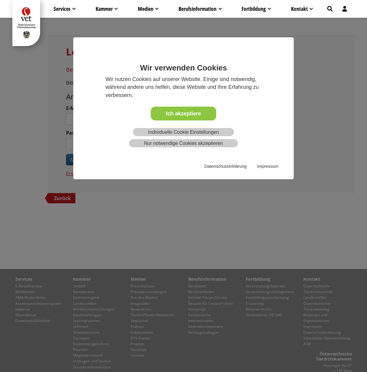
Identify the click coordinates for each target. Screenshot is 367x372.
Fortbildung (254, 8)
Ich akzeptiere (183, 114)
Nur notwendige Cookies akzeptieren (183, 143)
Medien (145, 8)
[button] (330, 8)
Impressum (267, 166)
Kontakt (299, 8)
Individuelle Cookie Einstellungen (183, 132)
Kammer (104, 8)
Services (62, 8)
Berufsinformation (198, 8)
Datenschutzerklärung (225, 166)
